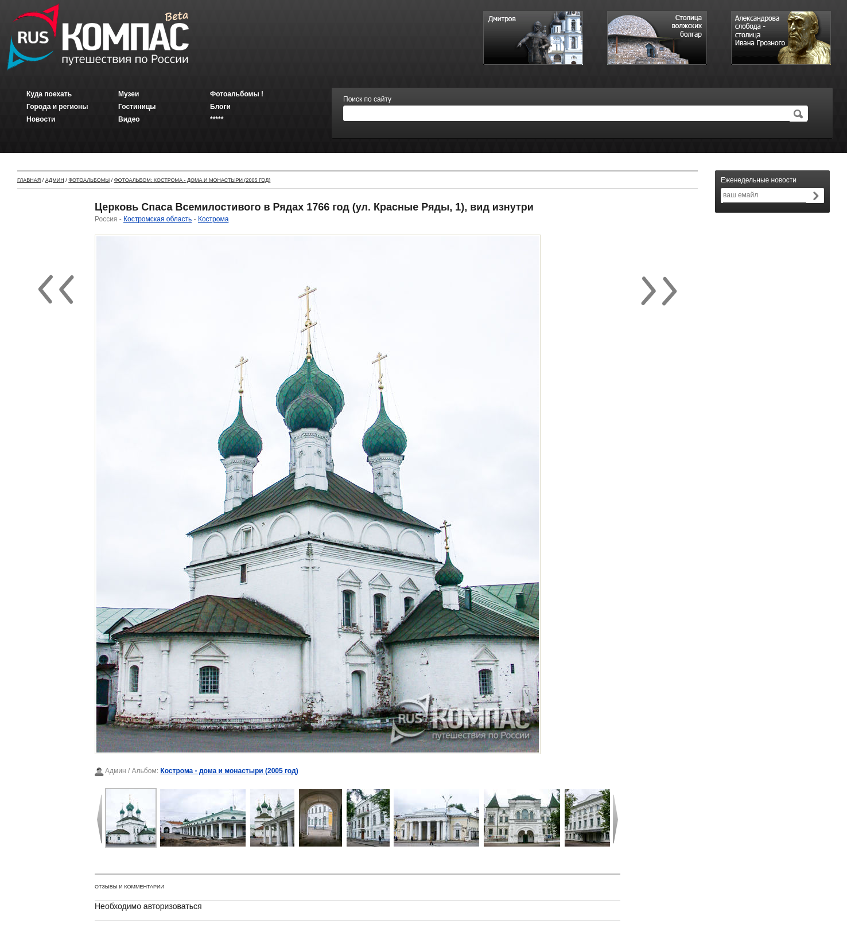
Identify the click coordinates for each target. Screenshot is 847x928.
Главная (29, 180)
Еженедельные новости (759, 180)
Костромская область (157, 219)
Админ (54, 180)
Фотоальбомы (89, 180)
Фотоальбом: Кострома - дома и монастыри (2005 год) (192, 180)
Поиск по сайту (367, 99)
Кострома (213, 219)
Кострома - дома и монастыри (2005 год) (229, 771)
